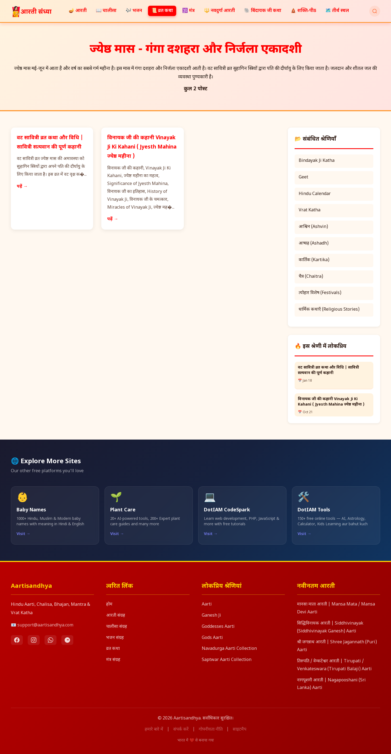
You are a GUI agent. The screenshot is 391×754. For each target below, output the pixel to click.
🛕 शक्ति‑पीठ (303, 11)
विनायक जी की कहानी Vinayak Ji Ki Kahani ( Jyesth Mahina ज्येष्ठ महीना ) (141, 147)
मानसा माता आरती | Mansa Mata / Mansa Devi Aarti (336, 608)
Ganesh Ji (211, 616)
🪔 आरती (78, 11)
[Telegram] (67, 640)
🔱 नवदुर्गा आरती (219, 11)
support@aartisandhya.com (45, 625)
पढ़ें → (22, 187)
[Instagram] (34, 640)
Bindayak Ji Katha (317, 161)
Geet (303, 177)
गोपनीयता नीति (211, 730)
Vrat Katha (309, 210)
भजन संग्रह (115, 638)
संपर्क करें (181, 730)
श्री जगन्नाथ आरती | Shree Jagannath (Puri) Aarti (337, 646)
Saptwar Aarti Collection (226, 660)
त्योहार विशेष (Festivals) (320, 293)
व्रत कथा (113, 649)
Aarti (207, 604)
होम (109, 604)
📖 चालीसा (106, 11)
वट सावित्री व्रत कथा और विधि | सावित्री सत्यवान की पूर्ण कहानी (328, 370)
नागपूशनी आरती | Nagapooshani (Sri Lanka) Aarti (331, 684)
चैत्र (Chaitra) (311, 277)
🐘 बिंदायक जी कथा (262, 11)
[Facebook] (17, 640)
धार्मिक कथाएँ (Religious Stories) (329, 310)
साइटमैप (239, 730)
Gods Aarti (212, 638)
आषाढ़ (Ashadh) (314, 243)
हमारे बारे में (154, 730)
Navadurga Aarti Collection (229, 649)
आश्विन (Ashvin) (313, 227)
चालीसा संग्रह (116, 627)
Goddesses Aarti (218, 627)
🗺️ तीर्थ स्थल (337, 11)
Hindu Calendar (315, 194)
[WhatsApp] (50, 640)
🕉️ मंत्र (188, 11)
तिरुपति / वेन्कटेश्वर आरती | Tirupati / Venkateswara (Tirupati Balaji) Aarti (334, 665)
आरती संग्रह (115, 616)
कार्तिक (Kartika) (314, 260)
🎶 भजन (134, 11)
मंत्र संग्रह (113, 660)
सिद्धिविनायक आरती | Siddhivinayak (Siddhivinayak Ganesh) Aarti (330, 627)
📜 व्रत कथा (162, 11)
